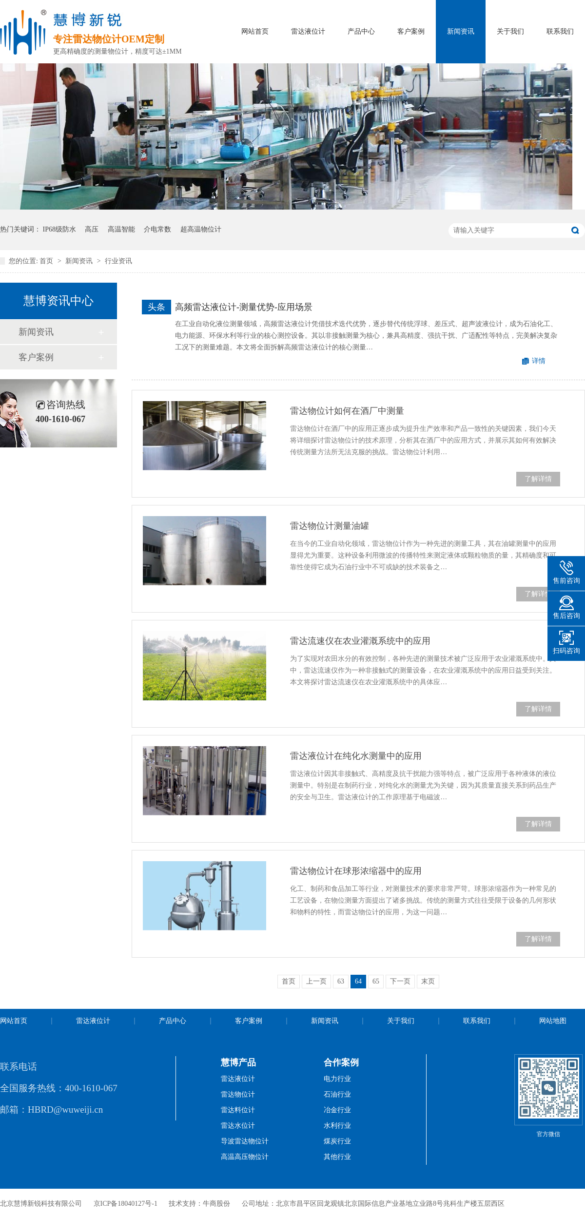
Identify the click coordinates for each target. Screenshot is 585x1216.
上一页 (316, 981)
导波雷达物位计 (245, 1141)
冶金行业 (337, 1110)
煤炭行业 (337, 1141)
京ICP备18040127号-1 (125, 1203)
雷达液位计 (308, 31)
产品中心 (361, 31)
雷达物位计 (238, 1094)
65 (375, 981)
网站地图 (552, 1020)
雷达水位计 (238, 1125)
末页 (428, 981)
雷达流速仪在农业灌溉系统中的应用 (360, 641)
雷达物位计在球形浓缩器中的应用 (356, 871)
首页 (47, 261)
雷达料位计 (238, 1110)
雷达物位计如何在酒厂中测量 (347, 411)
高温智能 (121, 229)
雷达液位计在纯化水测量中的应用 (356, 756)
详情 (539, 361)
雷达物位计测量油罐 (329, 526)
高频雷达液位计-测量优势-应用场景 (243, 307)
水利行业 (337, 1125)
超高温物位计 (200, 229)
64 (358, 981)
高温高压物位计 (245, 1156)
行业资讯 (118, 261)
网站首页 (255, 31)
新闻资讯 (460, 31)
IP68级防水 (59, 229)
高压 (91, 229)
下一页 (400, 981)
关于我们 (510, 31)
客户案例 (411, 31)
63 (340, 981)
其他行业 (337, 1156)
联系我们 (560, 31)
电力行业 (337, 1078)
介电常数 (157, 229)
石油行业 (337, 1094)
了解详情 (538, 479)
